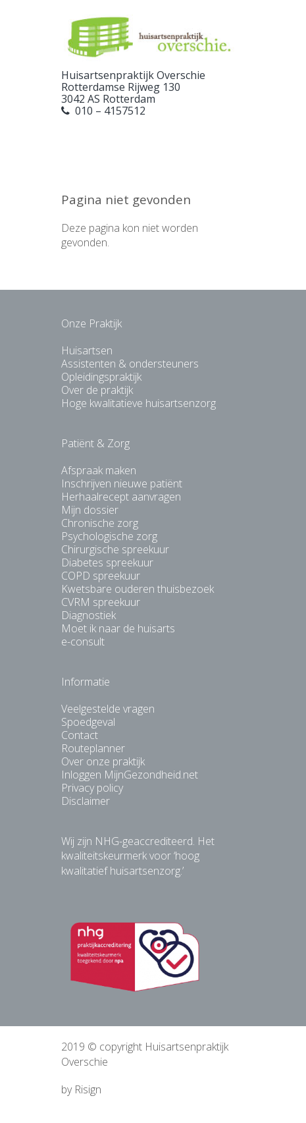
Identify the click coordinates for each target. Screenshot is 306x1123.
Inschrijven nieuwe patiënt (121, 483)
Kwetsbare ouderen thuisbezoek (137, 589)
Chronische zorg (99, 523)
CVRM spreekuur (100, 602)
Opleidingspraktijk (101, 377)
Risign (87, 1089)
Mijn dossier (89, 510)
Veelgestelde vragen (108, 708)
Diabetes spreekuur (107, 562)
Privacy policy (92, 788)
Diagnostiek (88, 615)
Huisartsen (87, 350)
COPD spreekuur (100, 575)
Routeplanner (93, 748)
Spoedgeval (88, 722)
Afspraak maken (98, 470)
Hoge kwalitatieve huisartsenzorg (138, 403)
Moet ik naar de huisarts (118, 628)
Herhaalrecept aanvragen (121, 496)
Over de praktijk (97, 390)
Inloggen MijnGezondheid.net (129, 774)
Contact (79, 735)
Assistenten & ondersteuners (130, 363)
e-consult (83, 641)
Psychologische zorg (109, 536)
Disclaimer (85, 801)
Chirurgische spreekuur (115, 549)
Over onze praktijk (103, 761)
